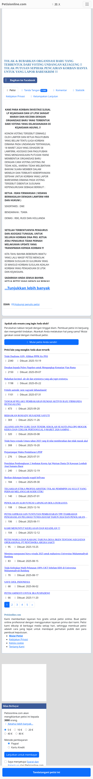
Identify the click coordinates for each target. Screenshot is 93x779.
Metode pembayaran (16, 748)
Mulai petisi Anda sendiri (41, 350)
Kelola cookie (16, 651)
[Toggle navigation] (87, 4)
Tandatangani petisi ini (27, 317)
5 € (9, 738)
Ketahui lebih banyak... (18, 732)
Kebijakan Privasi (15, 96)
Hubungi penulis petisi (26, 304)
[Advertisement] (46, 34)
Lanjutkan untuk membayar (21, 763)
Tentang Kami (16, 655)
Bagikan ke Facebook (19, 80)
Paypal (15, 752)
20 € (31, 738)
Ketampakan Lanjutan (44, 96)
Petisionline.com (14, 4)
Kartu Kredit (18, 756)
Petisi (11, 90)
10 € (19, 738)
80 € (21, 742)
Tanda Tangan (34, 90)
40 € (10, 742)
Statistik (78, 90)
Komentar (59, 90)
